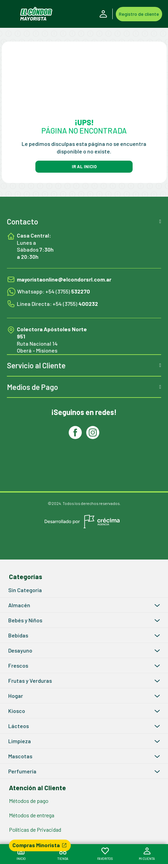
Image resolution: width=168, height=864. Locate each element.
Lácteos (18, 726)
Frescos (18, 665)
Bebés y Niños (25, 620)
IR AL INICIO (84, 166)
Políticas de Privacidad (35, 829)
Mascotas (20, 756)
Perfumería (22, 771)
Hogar (15, 695)
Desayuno (20, 650)
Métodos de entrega (31, 815)
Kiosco (16, 710)
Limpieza (19, 741)
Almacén (19, 605)
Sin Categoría (25, 590)
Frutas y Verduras (30, 680)
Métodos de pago (28, 800)
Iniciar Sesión (103, 14)
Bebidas (18, 635)
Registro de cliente (139, 14)
